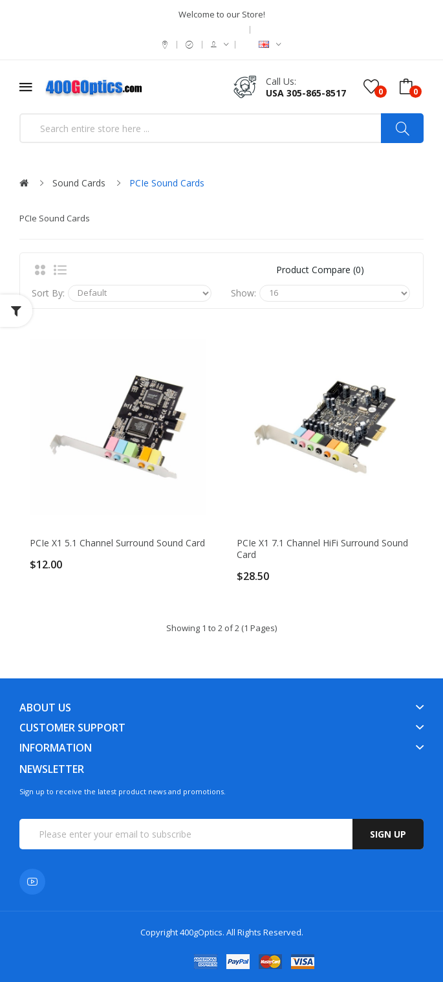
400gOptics (201, 932)
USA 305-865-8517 (306, 93)
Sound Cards (78, 183)
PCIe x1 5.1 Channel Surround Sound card (117, 543)
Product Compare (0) (320, 269)
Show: (243, 293)
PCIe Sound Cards (166, 183)
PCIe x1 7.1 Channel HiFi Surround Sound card (322, 549)
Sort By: (48, 293)
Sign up (388, 834)
